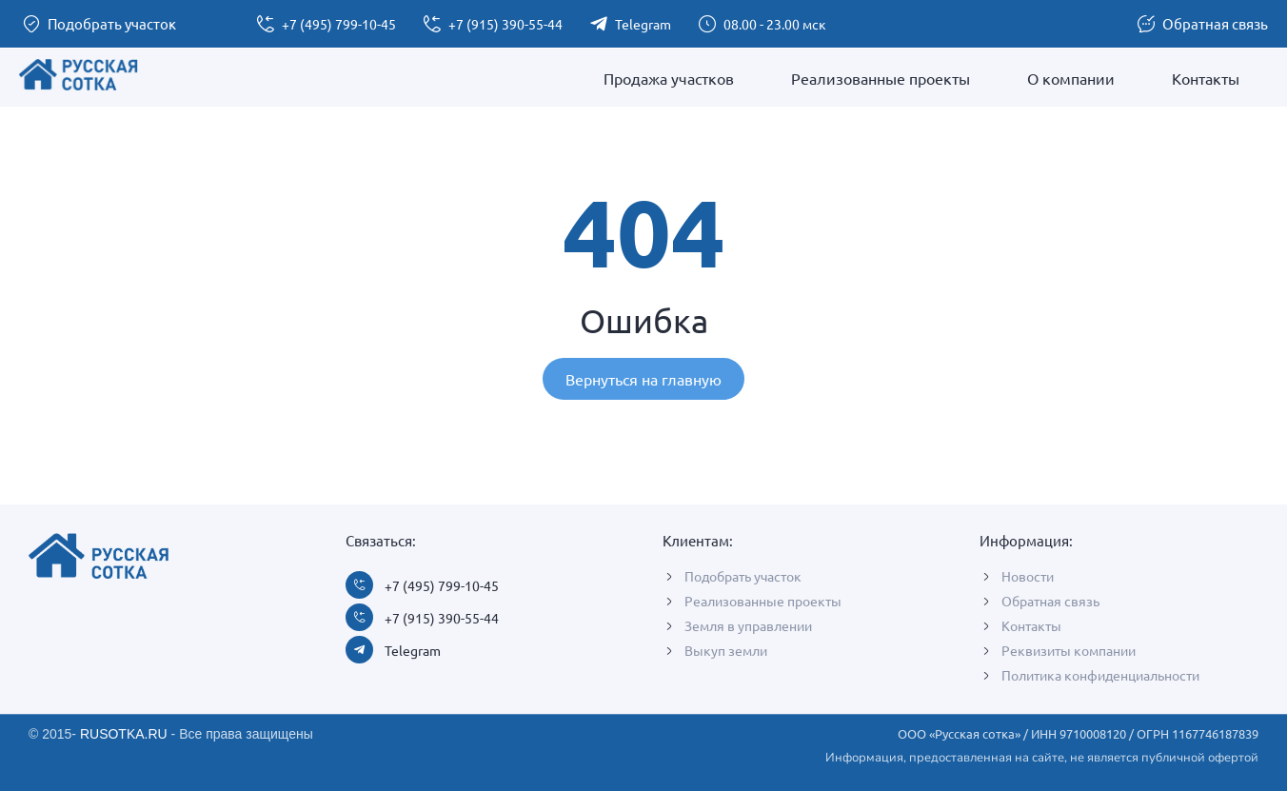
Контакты (1205, 78)
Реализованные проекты (880, 78)
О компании (1071, 78)
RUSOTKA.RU (124, 734)
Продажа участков (669, 78)
